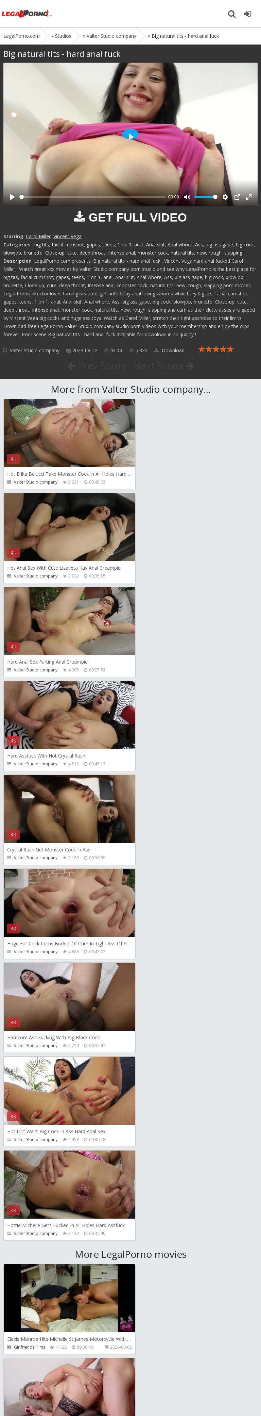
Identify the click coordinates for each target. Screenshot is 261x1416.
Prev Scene (96, 365)
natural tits (182, 252)
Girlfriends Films (29, 971)
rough (215, 252)
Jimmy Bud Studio (159, 1253)
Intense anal (121, 252)
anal (138, 244)
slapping (233, 252)
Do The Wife (154, 971)
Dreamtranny (26, 1065)
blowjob (12, 252)
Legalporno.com (27, 13)
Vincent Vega (67, 236)
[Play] (12, 197)
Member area (51, 1378)
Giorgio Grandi (28, 1253)
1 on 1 (125, 244)
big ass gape (219, 244)
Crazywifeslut (155, 1159)
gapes (93, 244)
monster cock (153, 252)
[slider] (92, 197)
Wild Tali (22, 1347)
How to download (100, 1378)
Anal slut (155, 244)
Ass (199, 244)
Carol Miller (38, 236)
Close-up (55, 252)
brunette (33, 252)
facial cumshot (68, 244)
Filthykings (24, 1159)
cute (72, 252)
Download (169, 350)
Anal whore (180, 244)
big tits (41, 244)
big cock (245, 244)
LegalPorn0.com (53, 1398)
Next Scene (164, 365)
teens (109, 244)
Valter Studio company (34, 350)
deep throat (92, 252)
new (201, 252)
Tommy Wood (156, 1065)
